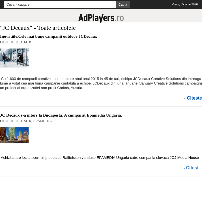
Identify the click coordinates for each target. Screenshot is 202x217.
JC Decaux (20, 42)
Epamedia (42, 121)
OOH (4, 42)
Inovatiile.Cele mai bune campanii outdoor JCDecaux (48, 36)
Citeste (194, 98)
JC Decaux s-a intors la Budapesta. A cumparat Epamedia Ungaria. (61, 115)
